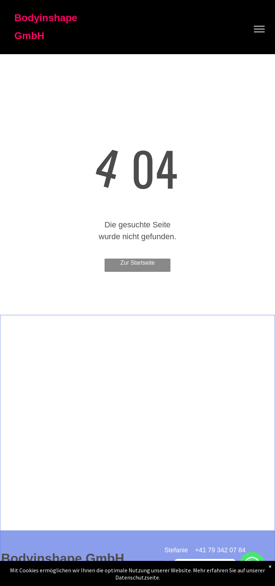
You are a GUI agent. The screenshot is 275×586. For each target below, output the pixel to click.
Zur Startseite (137, 263)
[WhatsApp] (252, 564)
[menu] (259, 29)
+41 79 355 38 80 (208, 563)
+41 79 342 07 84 (220, 550)
